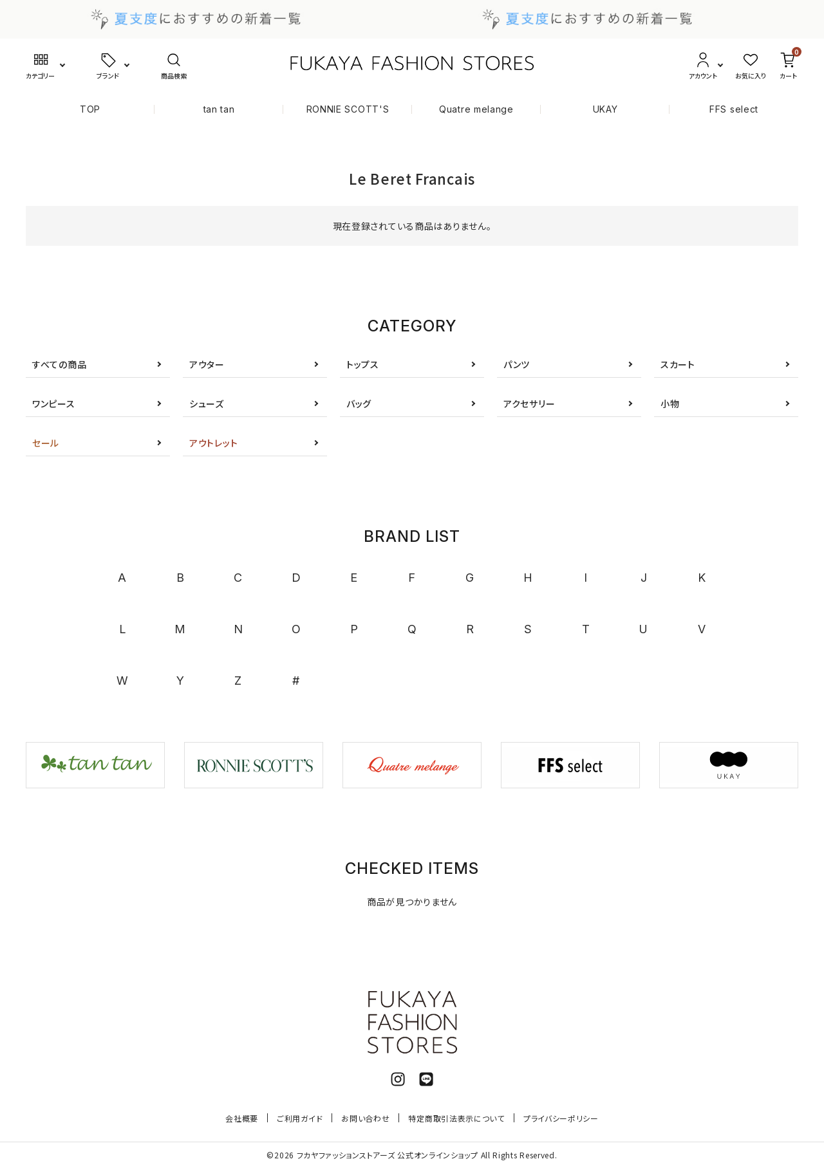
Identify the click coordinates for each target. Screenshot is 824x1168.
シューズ (206, 403)
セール (45, 442)
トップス (362, 364)
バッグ (358, 403)
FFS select (733, 109)
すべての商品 (59, 364)
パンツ (516, 364)
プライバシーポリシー (561, 1118)
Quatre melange (476, 109)
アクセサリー (529, 403)
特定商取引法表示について (456, 1118)
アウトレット (213, 442)
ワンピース (53, 403)
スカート (677, 364)
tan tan (219, 109)
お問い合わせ (365, 1118)
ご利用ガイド (300, 1118)
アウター (207, 364)
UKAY (605, 109)
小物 (669, 403)
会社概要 (241, 1118)
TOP (90, 109)
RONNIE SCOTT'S (347, 109)
